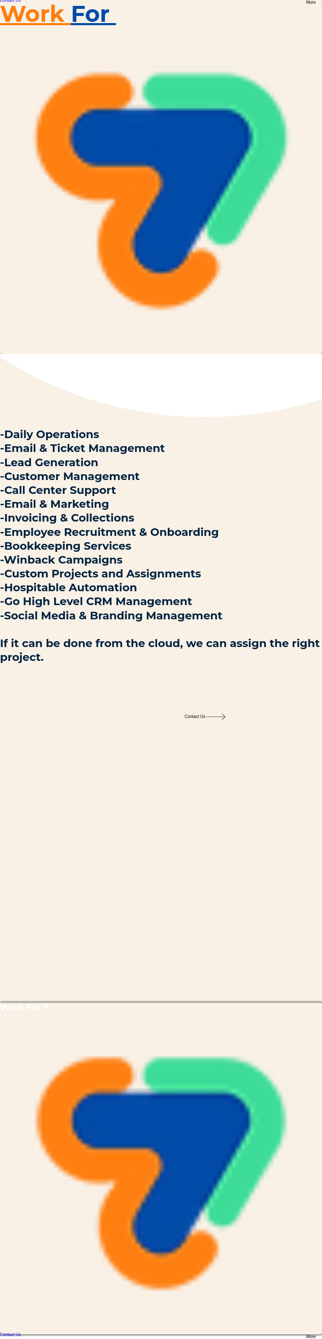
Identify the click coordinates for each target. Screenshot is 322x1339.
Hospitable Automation (70, 587)
